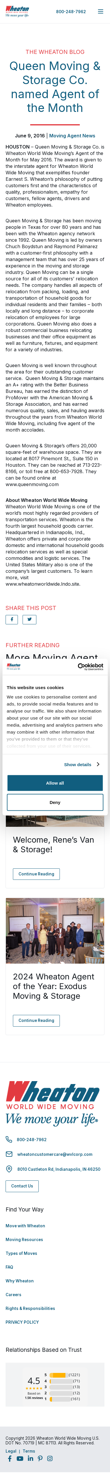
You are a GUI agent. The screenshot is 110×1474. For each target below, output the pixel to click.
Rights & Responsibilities (30, 1308)
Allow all (55, 783)
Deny (55, 802)
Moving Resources (24, 1239)
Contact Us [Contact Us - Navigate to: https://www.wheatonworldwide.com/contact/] (22, 1186)
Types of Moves (21, 1253)
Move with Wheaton (25, 1225)
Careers (13, 1294)
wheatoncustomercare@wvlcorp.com (54, 1154)
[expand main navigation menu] (100, 11)
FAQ (9, 1267)
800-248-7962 (71, 11)
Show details (78, 764)
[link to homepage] (17, 11)
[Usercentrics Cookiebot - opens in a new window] (78, 667)
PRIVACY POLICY (22, 1322)
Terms (29, 1451)
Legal (11, 1451)
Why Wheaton (20, 1281)
